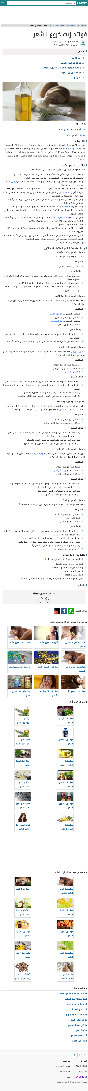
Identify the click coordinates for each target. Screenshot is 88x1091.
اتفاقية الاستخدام (80, 1066)
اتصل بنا (84, 1061)
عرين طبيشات (57, 41)
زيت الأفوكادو (60, 470)
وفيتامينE (38, 454)
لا (40, 600)
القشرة (65, 207)
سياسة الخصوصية (63, 1066)
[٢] (19, 504)
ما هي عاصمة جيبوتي (77, 1025)
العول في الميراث (79, 1041)
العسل (63, 521)
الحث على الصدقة (79, 1009)
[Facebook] (85, 1055)
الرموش (71, 564)
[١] (78, 158)
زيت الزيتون (76, 352)
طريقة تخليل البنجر (79, 1020)
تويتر (57, 611)
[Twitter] (79, 1055)
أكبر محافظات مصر (79, 1036)
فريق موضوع (65, 1071)
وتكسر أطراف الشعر (60, 217)
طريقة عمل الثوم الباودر (76, 1015)
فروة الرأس (64, 410)
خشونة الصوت (81, 1030)
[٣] (46, 558)
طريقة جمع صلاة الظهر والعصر (73, 994)
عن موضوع (66, 1061)
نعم (47, 600)
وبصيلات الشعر (65, 192)
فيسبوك (64, 611)
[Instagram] (74, 1055)
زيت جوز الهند (57, 314)
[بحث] (74, 3)
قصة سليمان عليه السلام (76, 999)
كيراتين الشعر (11, 181)
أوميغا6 (71, 149)
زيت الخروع (63, 276)
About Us (83, 1071)
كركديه (68, 372)
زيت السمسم (57, 321)
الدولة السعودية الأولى (76, 1004)
